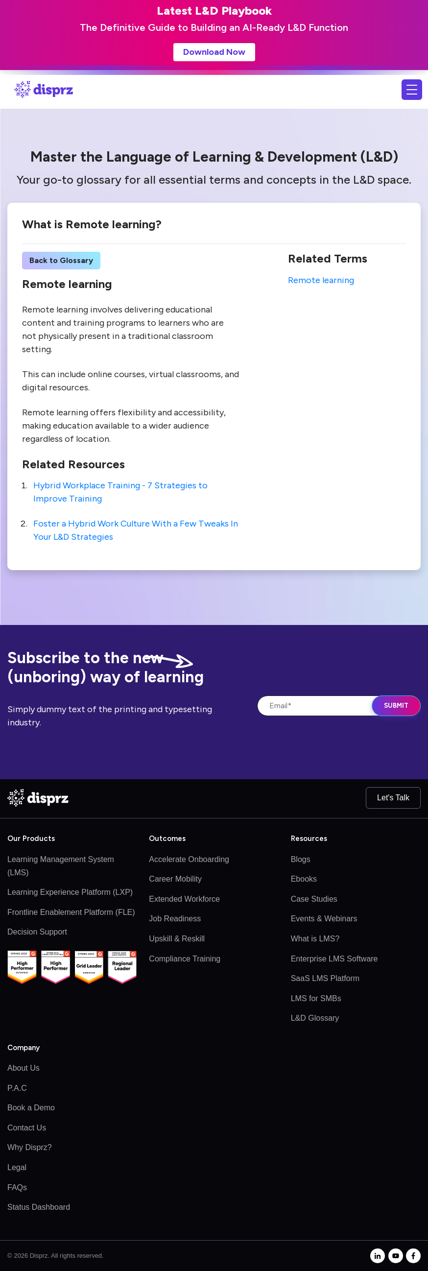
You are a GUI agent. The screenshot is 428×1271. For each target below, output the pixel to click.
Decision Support (37, 932)
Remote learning (321, 280)
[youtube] (395, 1255)
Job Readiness (175, 918)
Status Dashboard (38, 1207)
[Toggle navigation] (412, 89)
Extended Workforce (184, 899)
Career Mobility (175, 879)
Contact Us (26, 1128)
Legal (16, 1167)
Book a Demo (31, 1107)
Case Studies (314, 899)
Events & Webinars (324, 918)
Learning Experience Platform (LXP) (70, 892)
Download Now (214, 52)
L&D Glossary (315, 1018)
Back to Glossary (61, 260)
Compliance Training (184, 959)
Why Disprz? (29, 1147)
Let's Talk (393, 797)
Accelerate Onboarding (189, 859)
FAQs (17, 1187)
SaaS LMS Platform (325, 978)
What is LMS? (315, 939)
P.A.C (17, 1088)
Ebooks (304, 879)
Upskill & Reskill (177, 939)
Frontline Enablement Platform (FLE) (71, 912)
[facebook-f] (413, 1255)
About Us (23, 1068)
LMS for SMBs (316, 998)
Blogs (300, 859)
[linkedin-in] (377, 1255)
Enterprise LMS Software (334, 959)
